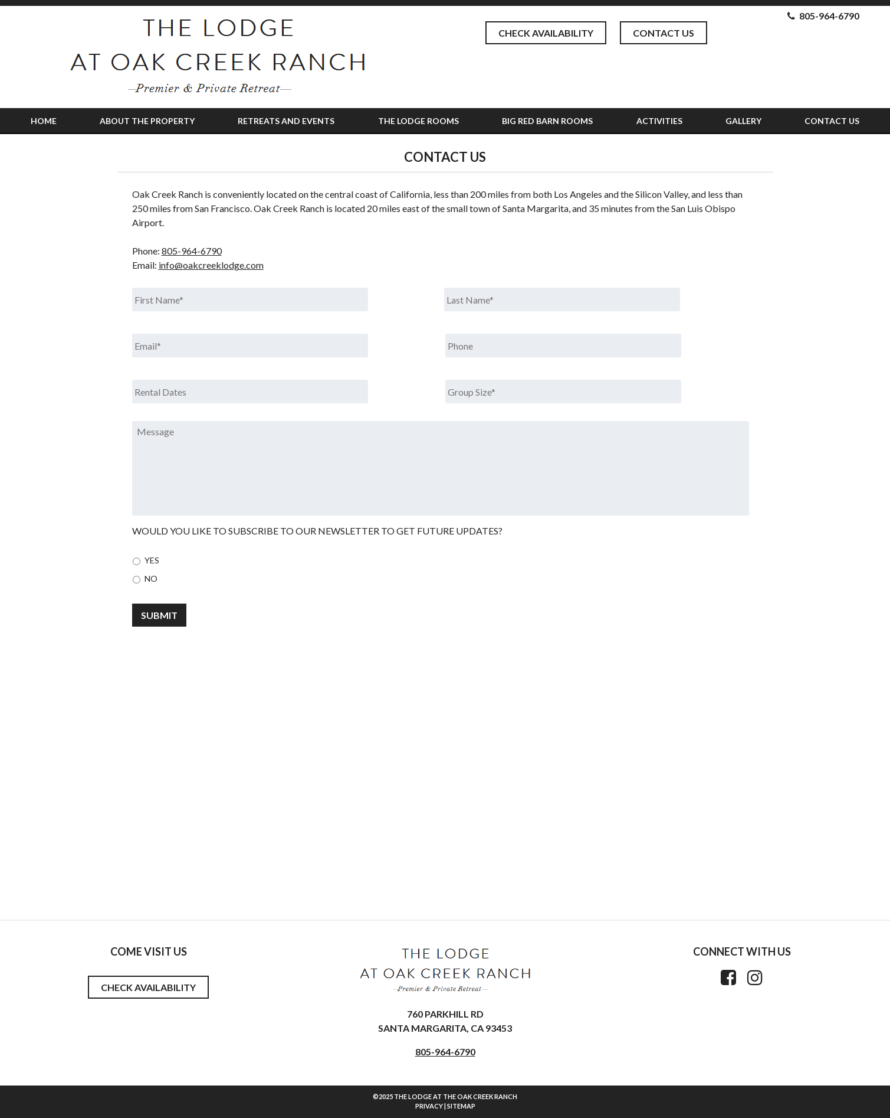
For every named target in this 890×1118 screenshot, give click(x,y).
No (150, 578)
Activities (659, 121)
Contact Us (663, 32)
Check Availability (545, 32)
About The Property (147, 121)
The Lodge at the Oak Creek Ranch (455, 1096)
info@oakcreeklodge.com (211, 264)
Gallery (743, 121)
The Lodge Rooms (418, 121)
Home (44, 121)
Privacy (429, 1106)
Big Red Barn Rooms (547, 121)
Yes (151, 560)
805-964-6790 (192, 250)
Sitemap (461, 1106)
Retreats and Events (286, 121)
